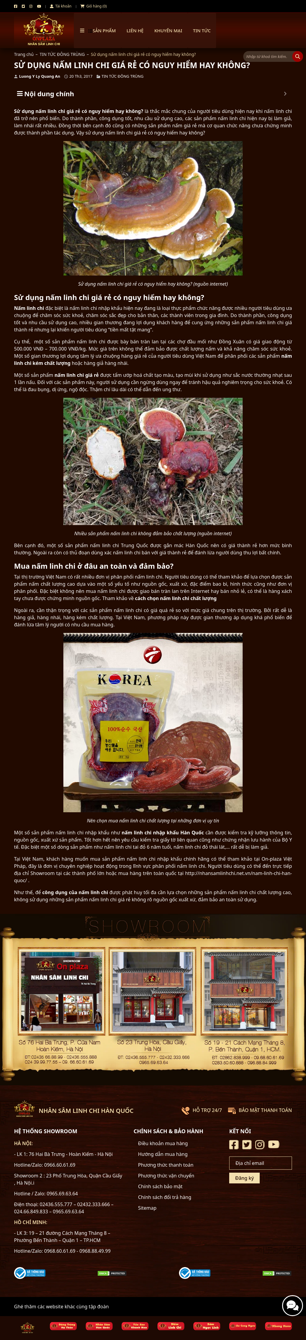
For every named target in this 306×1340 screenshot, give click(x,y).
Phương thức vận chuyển (166, 1175)
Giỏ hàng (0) (93, 6)
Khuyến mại (168, 30)
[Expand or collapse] (285, 94)
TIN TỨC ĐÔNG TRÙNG (62, 54)
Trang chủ (23, 54)
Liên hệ (135, 30)
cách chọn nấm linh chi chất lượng (176, 598)
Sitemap (147, 1208)
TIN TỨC (202, 30)
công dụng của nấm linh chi (75, 892)
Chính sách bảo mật (160, 1186)
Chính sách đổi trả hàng (164, 1197)
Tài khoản (60, 6)
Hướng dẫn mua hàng (163, 1154)
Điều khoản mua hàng (163, 1143)
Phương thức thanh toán (165, 1165)
